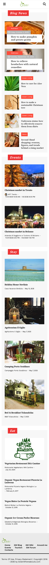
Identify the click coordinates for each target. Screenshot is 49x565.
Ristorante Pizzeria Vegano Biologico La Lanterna (20, 487)
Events (8, 548)
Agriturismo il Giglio (12, 332)
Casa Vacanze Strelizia (14, 289)
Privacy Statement (23, 559)
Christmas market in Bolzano (19, 231)
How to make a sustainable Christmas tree (32, 105)
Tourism (18, 548)
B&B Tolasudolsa (11, 417)
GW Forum (31, 548)
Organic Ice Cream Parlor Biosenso (22, 518)
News (24, 134)
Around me (42, 545)
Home (7, 545)
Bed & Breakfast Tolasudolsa (19, 412)
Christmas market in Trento (18, 190)
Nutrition (14, 28)
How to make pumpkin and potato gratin (24, 38)
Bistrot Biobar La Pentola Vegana (18, 505)
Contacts (9, 550)
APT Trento (12, 194)
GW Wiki (29, 545)
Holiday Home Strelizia (16, 284)
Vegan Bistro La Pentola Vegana (20, 501)
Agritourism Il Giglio (15, 327)
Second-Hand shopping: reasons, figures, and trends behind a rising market (32, 143)
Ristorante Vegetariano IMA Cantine (19, 467)
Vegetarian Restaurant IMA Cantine (22, 463)
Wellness (14, 53)
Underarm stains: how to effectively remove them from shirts (32, 124)
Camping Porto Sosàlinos (17, 366)
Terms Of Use (8, 559)
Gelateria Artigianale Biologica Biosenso (20, 522)
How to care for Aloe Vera (31, 85)
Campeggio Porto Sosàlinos (16, 370)
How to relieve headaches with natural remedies (24, 64)
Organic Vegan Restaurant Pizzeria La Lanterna (23, 481)
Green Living (27, 78)
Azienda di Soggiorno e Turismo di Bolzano (22, 236)
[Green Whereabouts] (24, 4)
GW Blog (18, 545)
